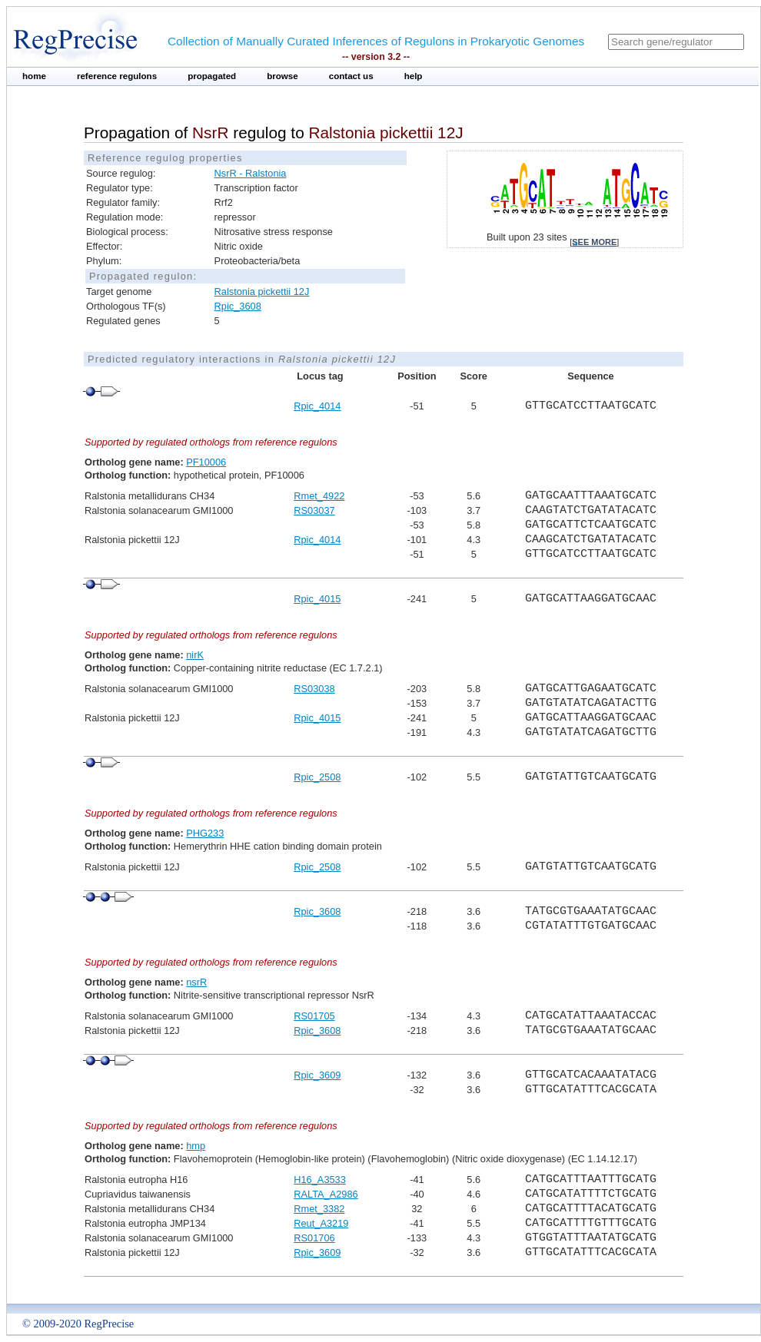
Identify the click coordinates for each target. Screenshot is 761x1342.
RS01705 (314, 1016)
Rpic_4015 (317, 599)
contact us (351, 76)
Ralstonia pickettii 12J (262, 291)
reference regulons (117, 76)
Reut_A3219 (321, 1223)
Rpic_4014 (317, 406)
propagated (212, 76)
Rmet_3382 (319, 1208)
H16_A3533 (320, 1179)
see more (594, 242)
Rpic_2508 (317, 777)
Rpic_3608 (237, 306)
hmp (195, 1145)
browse (282, 76)
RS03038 (314, 688)
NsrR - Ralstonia (250, 173)
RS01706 (314, 1238)
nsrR (196, 982)
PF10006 (206, 462)
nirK (195, 655)
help (413, 76)
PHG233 (205, 833)
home (34, 76)
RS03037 (314, 510)
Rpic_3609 (317, 1075)
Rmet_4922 (319, 496)
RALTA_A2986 (325, 1194)
